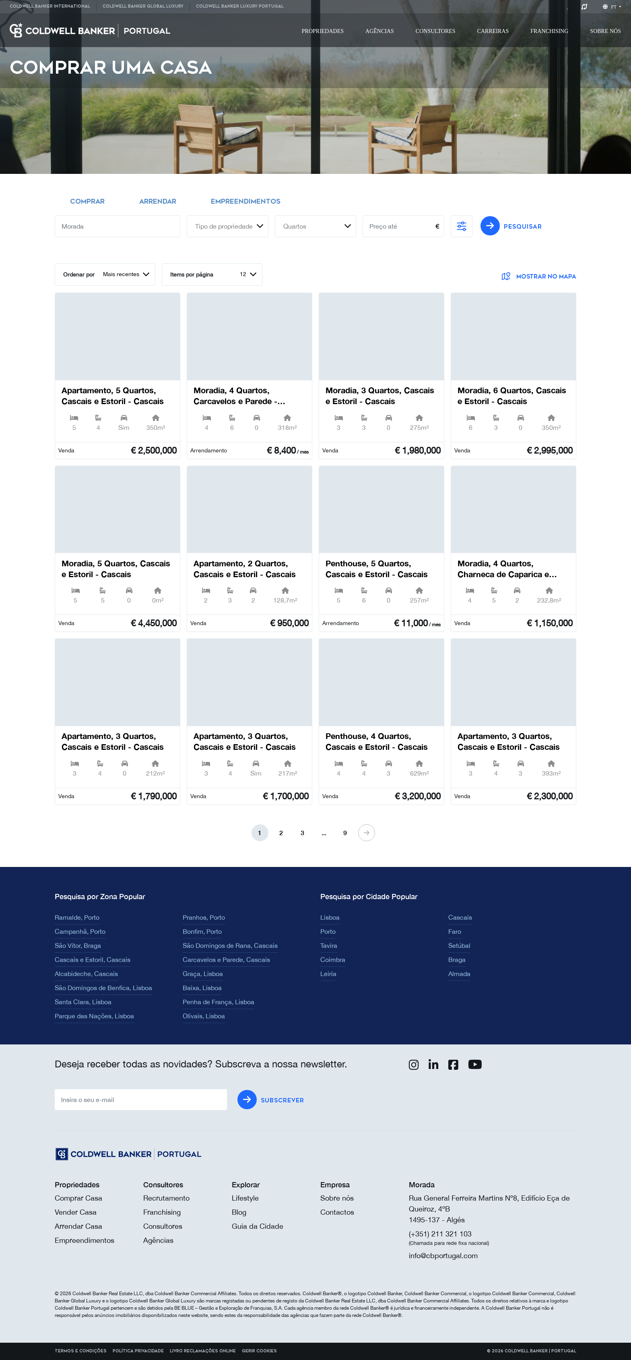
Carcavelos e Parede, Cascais (226, 959)
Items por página (191, 274)
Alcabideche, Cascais (86, 973)
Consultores (436, 31)
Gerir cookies (259, 1351)
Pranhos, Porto (204, 917)
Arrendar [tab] (157, 201)
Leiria (328, 973)
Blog (239, 1212)
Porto (328, 931)
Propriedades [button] (323, 31)
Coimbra (332, 959)
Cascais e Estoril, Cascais (92, 959)
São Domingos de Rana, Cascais (230, 945)
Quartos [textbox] (294, 226)
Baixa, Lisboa (202, 987)
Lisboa (330, 917)
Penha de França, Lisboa (218, 1001)
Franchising (549, 31)
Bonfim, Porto (202, 931)
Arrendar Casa (78, 1226)
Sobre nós (337, 1198)
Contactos (337, 1212)
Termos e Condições (81, 1351)
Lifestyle (245, 1198)
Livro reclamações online (203, 1351)
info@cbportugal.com (443, 1255)
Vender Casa (76, 1212)
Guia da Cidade (257, 1226)
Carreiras (493, 31)
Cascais (460, 917)
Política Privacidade (138, 1351)
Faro (454, 931)
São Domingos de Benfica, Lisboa (103, 987)
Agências (379, 31)
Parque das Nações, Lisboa (94, 1015)
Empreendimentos (84, 1240)
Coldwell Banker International (50, 6)
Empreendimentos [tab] (245, 201)
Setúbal (459, 945)
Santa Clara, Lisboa (83, 1001)
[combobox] (227, 226)
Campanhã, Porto (80, 931)
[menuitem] (53, 6)
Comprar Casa (78, 1198)
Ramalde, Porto (77, 917)
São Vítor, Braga (78, 945)
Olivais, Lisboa (204, 1015)
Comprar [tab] (87, 201)
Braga (457, 959)
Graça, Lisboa (203, 973)
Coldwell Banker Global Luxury (143, 6)
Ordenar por (79, 274)
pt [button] (610, 7)
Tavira (328, 945)
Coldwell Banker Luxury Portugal (240, 6)
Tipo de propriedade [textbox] (224, 226)
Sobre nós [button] (605, 31)
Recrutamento (166, 1198)
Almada (459, 973)
